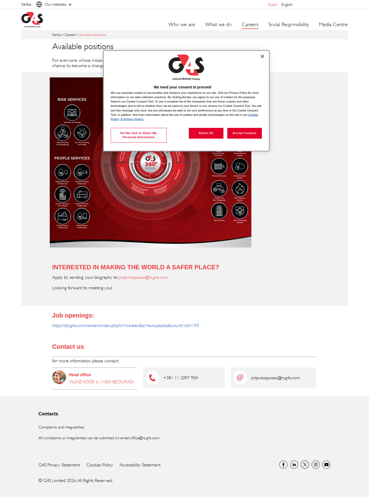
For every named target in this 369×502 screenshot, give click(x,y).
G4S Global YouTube (326, 464)
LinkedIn (294, 464)
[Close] (262, 56)
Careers (70, 34)
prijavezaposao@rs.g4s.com (143, 277)
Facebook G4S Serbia (283, 464)
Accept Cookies (245, 133)
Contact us (68, 346)
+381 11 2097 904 (180, 377)
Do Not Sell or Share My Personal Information (138, 135)
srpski (273, 4)
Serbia (56, 34)
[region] (186, 100)
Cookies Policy (99, 464)
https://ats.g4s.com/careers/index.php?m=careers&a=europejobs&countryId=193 (125, 325)
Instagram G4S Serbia (316, 464)
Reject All (206, 133)
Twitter (305, 464)
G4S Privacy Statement (59, 464)
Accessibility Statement (139, 464)
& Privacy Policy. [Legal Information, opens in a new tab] (132, 119)
